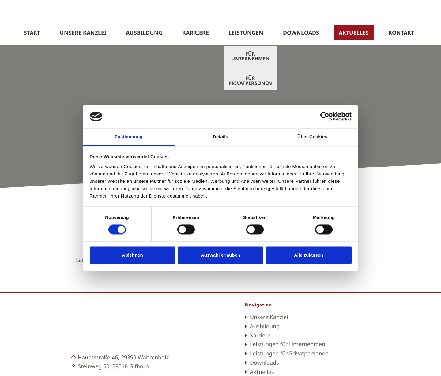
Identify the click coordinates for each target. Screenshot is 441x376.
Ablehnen (132, 255)
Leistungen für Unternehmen (287, 344)
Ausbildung (144, 32)
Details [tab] (220, 136)
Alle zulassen (308, 255)
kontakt (401, 32)
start (32, 32)
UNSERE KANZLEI (83, 32)
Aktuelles (354, 32)
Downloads (301, 32)
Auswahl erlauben (220, 255)
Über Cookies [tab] (312, 136)
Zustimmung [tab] (129, 136)
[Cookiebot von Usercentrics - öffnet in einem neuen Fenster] (325, 116)
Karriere (195, 32)
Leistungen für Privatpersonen (289, 353)
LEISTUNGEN (245, 32)
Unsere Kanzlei (269, 316)
